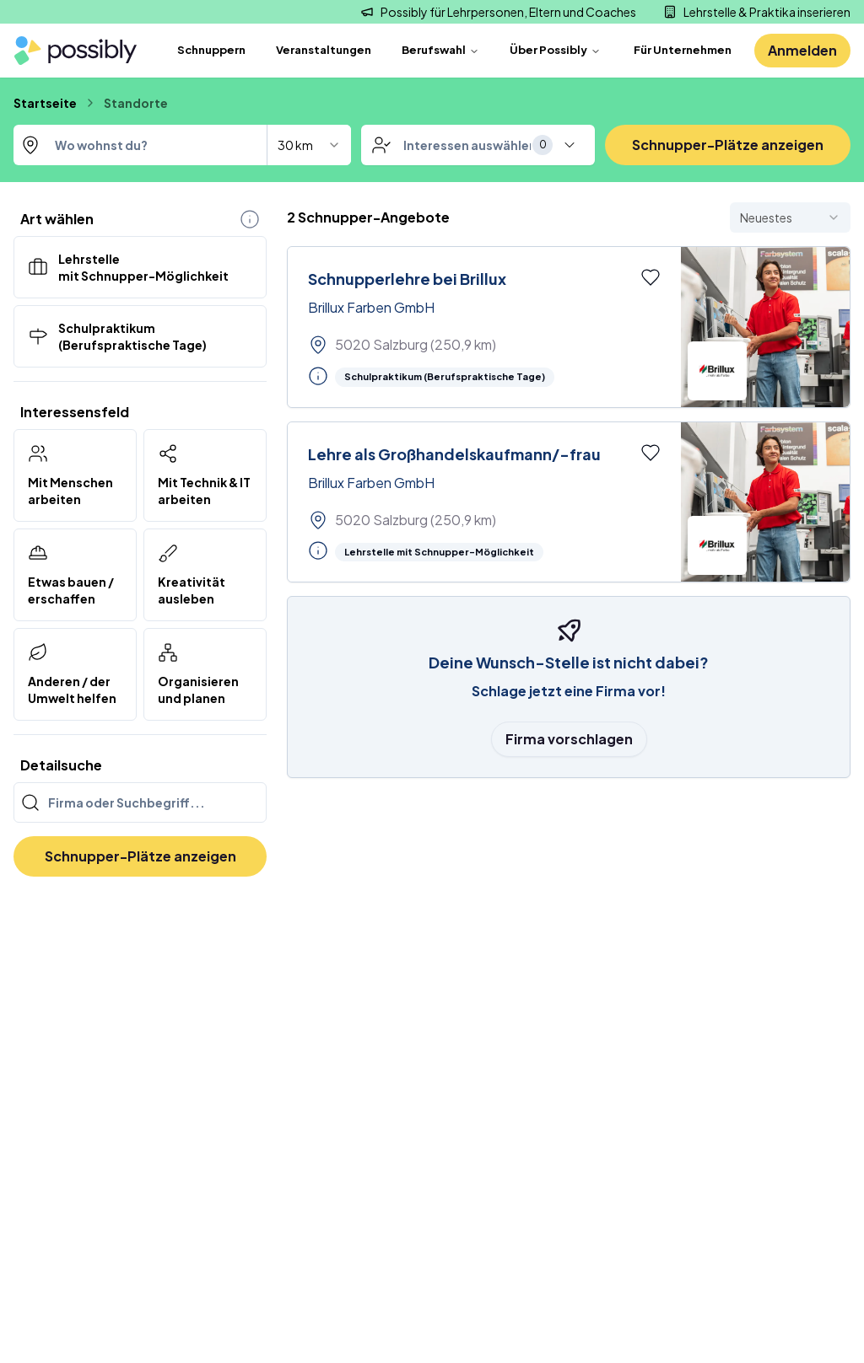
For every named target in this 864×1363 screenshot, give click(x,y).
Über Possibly (555, 49)
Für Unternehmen (683, 49)
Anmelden (802, 50)
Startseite (45, 102)
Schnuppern (211, 49)
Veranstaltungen (323, 49)
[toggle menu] (569, 145)
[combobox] (182, 145)
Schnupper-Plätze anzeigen (728, 144)
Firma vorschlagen (569, 739)
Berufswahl (440, 49)
